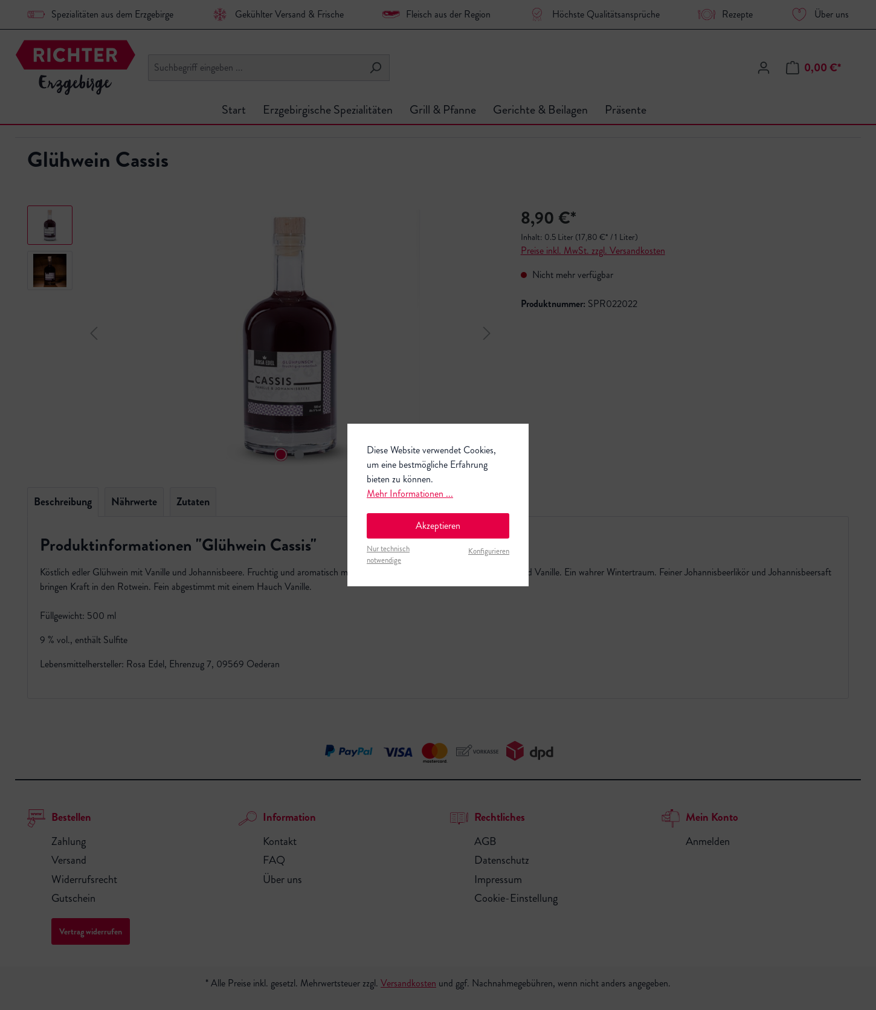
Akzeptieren (438, 526)
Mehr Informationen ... (410, 493)
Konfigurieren (488, 551)
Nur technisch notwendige (388, 554)
